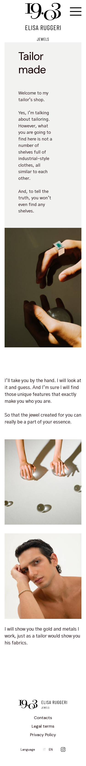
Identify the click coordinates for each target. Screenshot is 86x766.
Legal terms (43, 726)
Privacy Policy (43, 734)
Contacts (43, 717)
